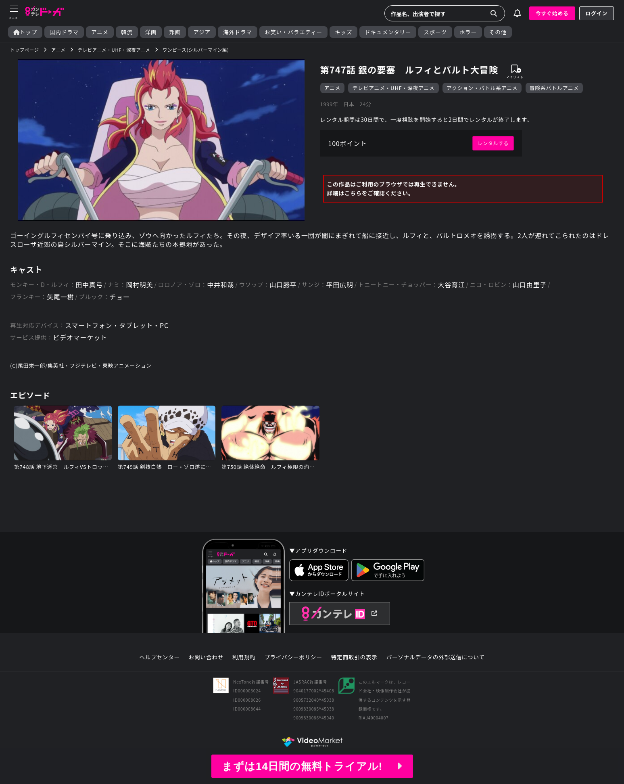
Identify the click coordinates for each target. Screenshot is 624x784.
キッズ (343, 32)
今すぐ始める (552, 13)
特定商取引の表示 (354, 657)
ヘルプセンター (159, 657)
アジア (202, 32)
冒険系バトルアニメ (554, 88)
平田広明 (339, 284)
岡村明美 (139, 284)
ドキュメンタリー (388, 32)
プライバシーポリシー (293, 657)
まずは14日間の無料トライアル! (312, 766)
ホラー (468, 32)
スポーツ (435, 32)
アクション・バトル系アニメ (482, 88)
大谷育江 (451, 284)
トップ (25, 32)
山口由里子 (530, 284)
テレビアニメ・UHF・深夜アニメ (393, 88)
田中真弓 (88, 284)
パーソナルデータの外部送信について (435, 657)
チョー (119, 296)
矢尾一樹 (60, 296)
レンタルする (493, 143)
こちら (353, 193)
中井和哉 (220, 284)
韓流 (127, 32)
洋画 (151, 32)
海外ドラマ (237, 32)
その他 (498, 32)
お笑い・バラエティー (293, 32)
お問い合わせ (206, 657)
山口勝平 (282, 284)
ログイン (596, 13)
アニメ (100, 32)
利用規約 (244, 657)
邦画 (175, 32)
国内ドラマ (64, 32)
